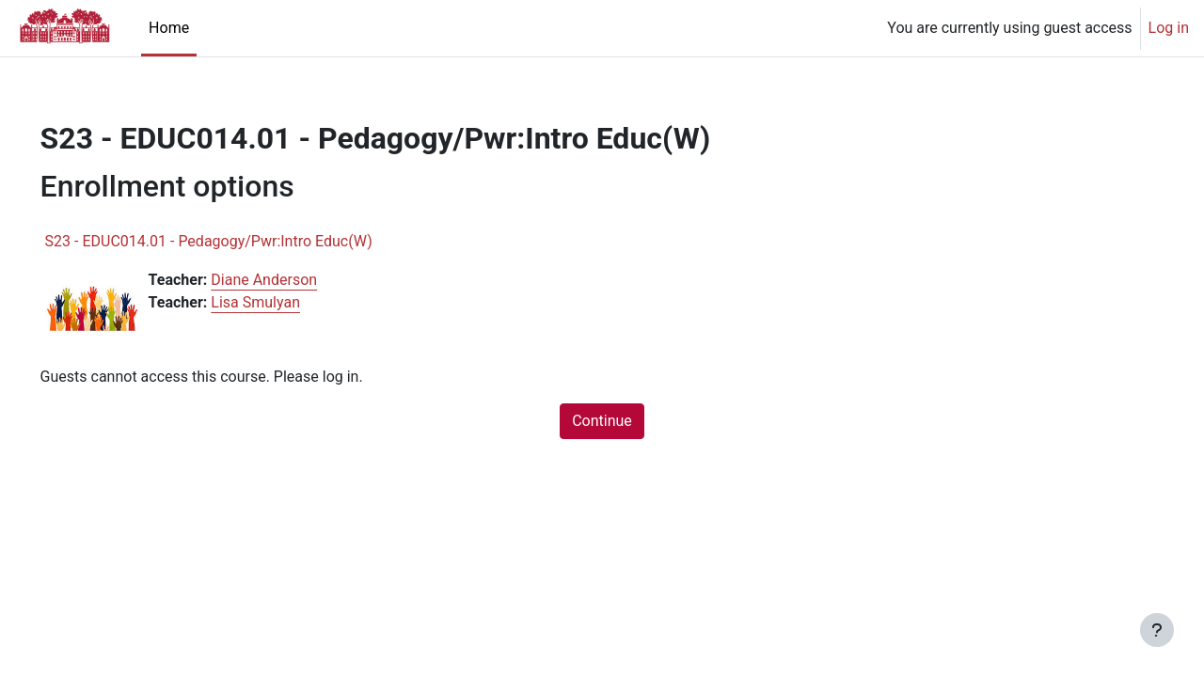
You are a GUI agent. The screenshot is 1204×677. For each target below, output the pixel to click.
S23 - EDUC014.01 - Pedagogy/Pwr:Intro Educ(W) (235, 241)
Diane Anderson (291, 280)
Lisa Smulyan (282, 302)
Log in (1169, 28)
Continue (602, 421)
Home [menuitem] (169, 28)
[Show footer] (1157, 630)
